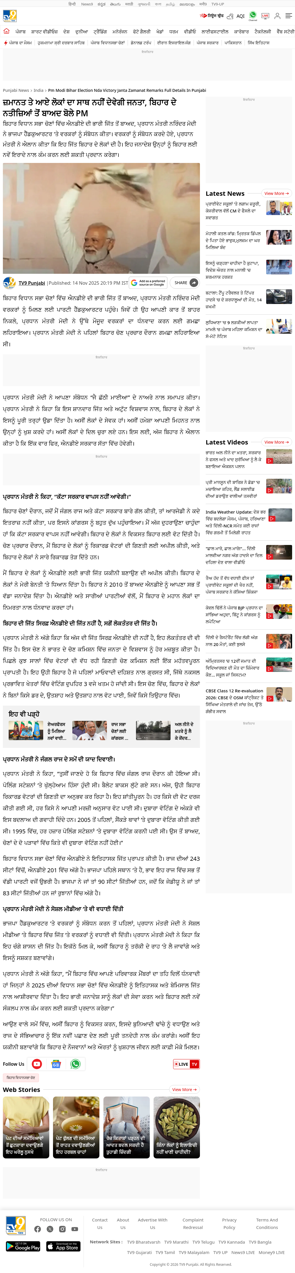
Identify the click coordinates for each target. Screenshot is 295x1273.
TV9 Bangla (260, 1242)
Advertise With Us (152, 1223)
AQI (241, 16)
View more (276, 193)
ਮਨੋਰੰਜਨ (120, 32)
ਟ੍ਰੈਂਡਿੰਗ (100, 32)
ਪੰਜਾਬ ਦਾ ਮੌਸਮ (20, 42)
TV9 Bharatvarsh (143, 1242)
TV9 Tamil (165, 1252)
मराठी (129, 4)
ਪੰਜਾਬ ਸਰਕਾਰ (208, 42)
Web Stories (21, 1089)
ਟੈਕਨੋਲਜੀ (263, 32)
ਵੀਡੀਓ (190, 32)
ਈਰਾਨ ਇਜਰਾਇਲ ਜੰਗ (174, 42)
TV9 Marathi (176, 1242)
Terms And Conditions (267, 1223)
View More (184, 1089)
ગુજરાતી (144, 4)
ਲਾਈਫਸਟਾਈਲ (215, 32)
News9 (87, 4)
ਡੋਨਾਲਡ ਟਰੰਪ (141, 42)
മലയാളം (187, 4)
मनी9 (203, 4)
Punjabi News (16, 90)
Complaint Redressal (193, 1223)
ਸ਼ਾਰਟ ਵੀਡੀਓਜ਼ (44, 32)
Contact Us (100, 1223)
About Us (123, 1223)
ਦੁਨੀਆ (81, 32)
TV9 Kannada (231, 1242)
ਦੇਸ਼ (66, 32)
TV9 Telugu (203, 1242)
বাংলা (158, 4)
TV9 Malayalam (194, 1252)
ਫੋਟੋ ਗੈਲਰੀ (142, 32)
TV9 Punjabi (32, 283)
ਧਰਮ (173, 32)
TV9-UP (217, 4)
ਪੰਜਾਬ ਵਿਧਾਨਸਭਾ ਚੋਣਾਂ (108, 42)
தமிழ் (170, 4)
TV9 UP (220, 1252)
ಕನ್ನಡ (101, 4)
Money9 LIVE (272, 1252)
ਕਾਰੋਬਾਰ (241, 32)
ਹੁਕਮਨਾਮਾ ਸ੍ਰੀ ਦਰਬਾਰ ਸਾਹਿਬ (61, 42)
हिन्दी (73, 4)
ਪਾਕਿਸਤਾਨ (233, 42)
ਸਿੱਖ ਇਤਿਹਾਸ (258, 42)
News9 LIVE (243, 1252)
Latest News (225, 193)
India (39, 90)
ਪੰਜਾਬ (21, 32)
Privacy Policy (229, 1223)
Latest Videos (227, 442)
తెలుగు (115, 4)
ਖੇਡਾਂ (160, 32)
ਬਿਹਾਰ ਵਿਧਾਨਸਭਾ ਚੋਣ (21, 1077)
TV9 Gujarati (139, 1252)
